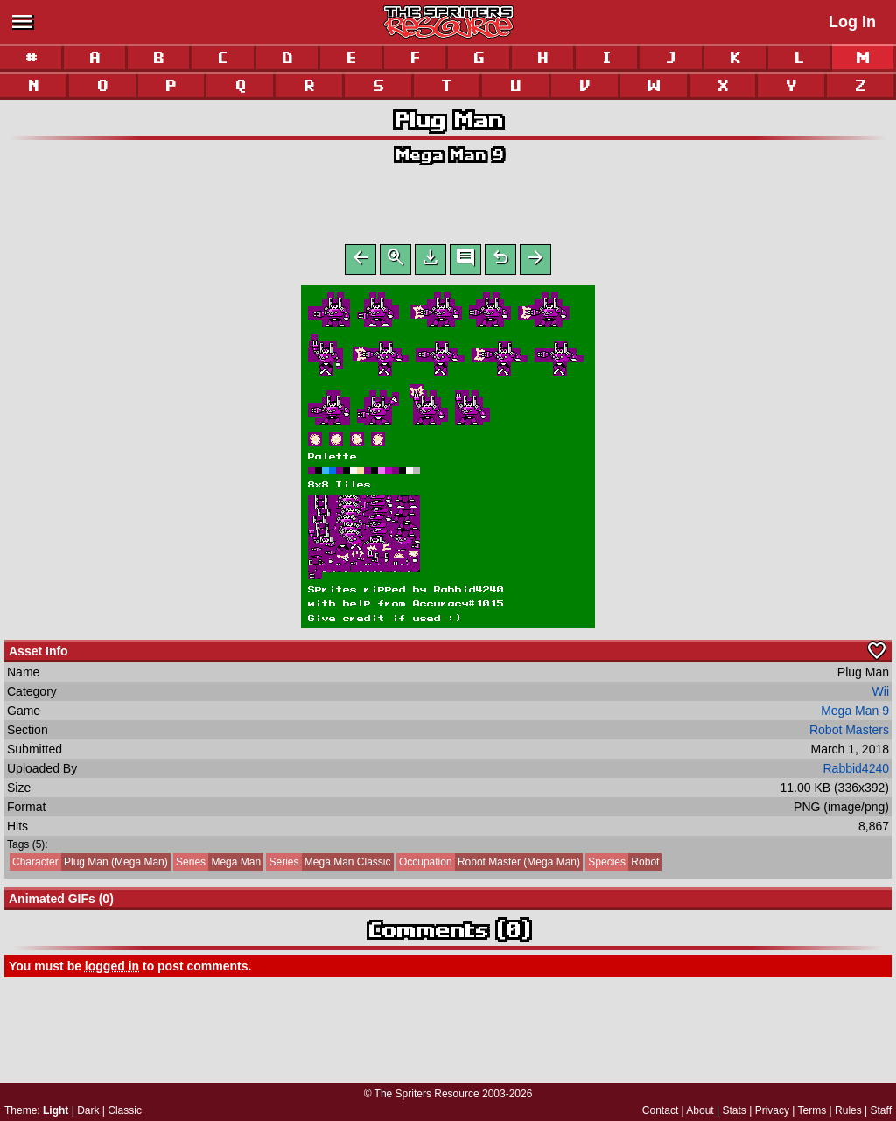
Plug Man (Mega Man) (89, 865)
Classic (125, 1110)
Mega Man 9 (448, 154)
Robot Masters (849, 733)
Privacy (772, 1110)
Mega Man (217, 865)
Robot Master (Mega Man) (488, 865)
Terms (812, 1110)
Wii (880, 695)
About (699, 1110)
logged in (112, 970)
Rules (848, 1110)
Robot (622, 865)
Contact (660, 1110)
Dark (88, 1110)
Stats (734, 1110)
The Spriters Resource (427, 1094)
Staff (881, 1110)
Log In (852, 22)
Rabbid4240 (855, 772)
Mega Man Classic (328, 865)
